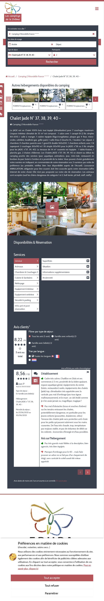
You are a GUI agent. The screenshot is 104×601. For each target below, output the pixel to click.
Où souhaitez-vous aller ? (16, 28)
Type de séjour (13, 49)
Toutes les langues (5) (44, 356)
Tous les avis (41, 336)
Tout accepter (52, 578)
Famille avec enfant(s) (65, 338)
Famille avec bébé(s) (42, 344)
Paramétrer (52, 593)
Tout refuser (52, 585)
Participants (56, 49)
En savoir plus (61, 481)
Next (95, 99)
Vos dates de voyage (15, 39)
